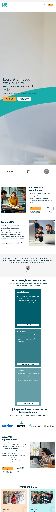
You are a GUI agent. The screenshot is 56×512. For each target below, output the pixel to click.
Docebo (46, 211)
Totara (50, 211)
